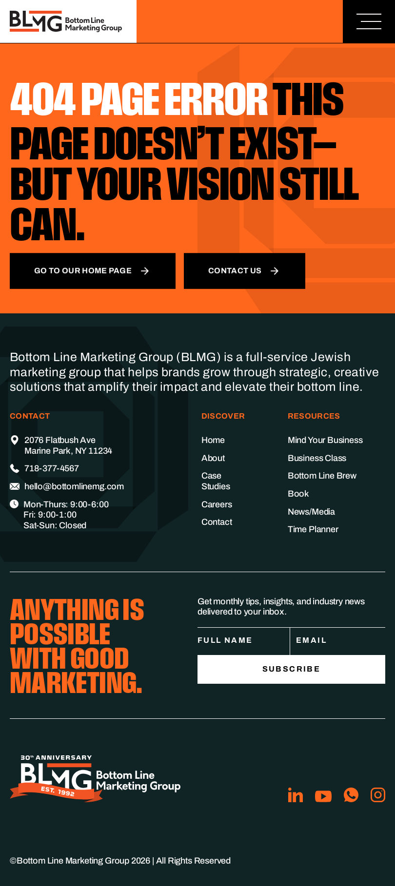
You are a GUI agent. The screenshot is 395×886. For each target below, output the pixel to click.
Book (298, 494)
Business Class (317, 458)
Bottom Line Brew (322, 476)
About (213, 458)
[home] (68, 21)
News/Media (311, 512)
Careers (216, 504)
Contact (216, 522)
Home (213, 440)
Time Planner (313, 529)
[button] (369, 21)
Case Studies (215, 481)
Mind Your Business (325, 440)
